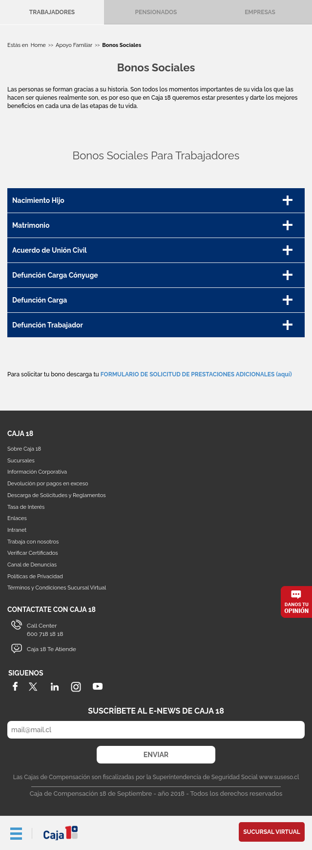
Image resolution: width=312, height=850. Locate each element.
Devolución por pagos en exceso (47, 483)
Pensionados (156, 12)
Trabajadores (52, 12)
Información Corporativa (37, 472)
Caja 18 (61, 833)
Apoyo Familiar (74, 45)
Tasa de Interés (25, 507)
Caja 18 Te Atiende (51, 649)
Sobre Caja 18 (24, 449)
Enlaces (17, 518)
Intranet (16, 530)
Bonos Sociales (121, 45)
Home (38, 45)
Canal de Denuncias (32, 565)
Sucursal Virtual (271, 831)
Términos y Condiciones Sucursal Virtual (56, 588)
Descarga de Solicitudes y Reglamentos (56, 495)
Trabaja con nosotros (33, 542)
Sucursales (21, 461)
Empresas (260, 12)
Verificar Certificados (32, 553)
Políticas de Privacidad (35, 576)
